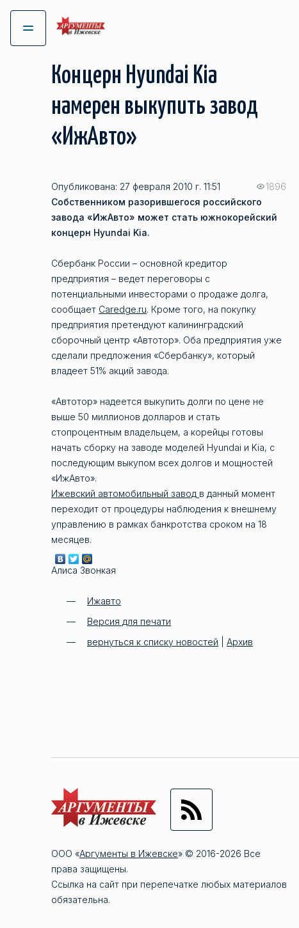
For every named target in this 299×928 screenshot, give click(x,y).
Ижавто (104, 600)
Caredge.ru (123, 309)
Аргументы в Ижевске (128, 853)
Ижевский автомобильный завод (125, 493)
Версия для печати (129, 621)
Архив (240, 641)
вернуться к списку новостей (152, 641)
